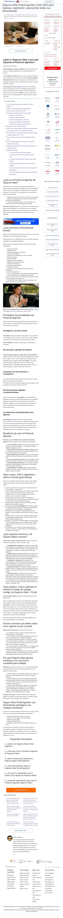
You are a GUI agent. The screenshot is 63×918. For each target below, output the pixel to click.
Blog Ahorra (48, 875)
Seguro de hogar (24, 882)
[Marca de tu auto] (48, 20)
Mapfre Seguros (11, 881)
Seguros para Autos (25, 873)
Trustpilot (20, 862)
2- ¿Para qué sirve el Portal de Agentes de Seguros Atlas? (21, 752)
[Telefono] (57, 58)
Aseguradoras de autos (52, 91)
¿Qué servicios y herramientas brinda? (16, 111)
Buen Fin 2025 (48, 892)
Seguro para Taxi (24, 879)
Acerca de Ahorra (49, 870)
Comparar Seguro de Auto (52, 14)
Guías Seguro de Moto (36, 891)
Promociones (48, 888)
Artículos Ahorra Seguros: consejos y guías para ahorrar (26, 14)
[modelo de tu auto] (57, 20)
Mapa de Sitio (36, 870)
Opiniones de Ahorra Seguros (21, 861)
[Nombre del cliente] (52, 52)
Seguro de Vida (23, 888)
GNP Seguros (10, 875)
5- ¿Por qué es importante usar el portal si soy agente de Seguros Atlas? (21, 774)
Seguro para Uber (24, 877)
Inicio (5, 14)
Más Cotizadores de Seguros (52, 181)
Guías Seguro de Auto (36, 887)
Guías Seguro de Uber (36, 896)
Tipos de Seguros (25, 1)
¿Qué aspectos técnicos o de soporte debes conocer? (20, 130)
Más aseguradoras (52, 218)
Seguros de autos (10, 14)
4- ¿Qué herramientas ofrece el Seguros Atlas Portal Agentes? (18, 767)
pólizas (4, 358)
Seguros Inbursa (11, 879)
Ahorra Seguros (17, 86)
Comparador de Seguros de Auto (36, 883)
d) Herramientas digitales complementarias (19, 122)
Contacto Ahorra (49, 877)
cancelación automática (14, 276)
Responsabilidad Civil (8, 421)
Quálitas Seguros (11, 877)
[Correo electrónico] (48, 58)
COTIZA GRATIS (21, 790)
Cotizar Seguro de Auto (21, 51)
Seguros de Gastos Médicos (24, 885)
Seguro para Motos (24, 875)
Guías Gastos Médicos (35, 900)
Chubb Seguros (11, 884)
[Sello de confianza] (49, 861)
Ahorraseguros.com (50, 886)
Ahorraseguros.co (49, 882)
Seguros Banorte (11, 888)
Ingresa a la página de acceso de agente (15, 487)
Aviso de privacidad (37, 908)
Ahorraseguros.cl (49, 879)
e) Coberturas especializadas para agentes (19, 124)
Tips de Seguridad (49, 873)
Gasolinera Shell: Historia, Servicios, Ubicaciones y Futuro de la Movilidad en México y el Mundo (30, 823)
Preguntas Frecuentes (12, 150)
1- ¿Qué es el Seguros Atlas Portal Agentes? (20, 152)
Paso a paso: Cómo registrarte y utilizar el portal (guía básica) (22, 128)
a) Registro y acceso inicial (15, 115)
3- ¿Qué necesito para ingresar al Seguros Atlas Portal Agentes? (19, 759)
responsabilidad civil (23, 563)
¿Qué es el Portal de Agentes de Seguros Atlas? (18, 108)
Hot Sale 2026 (48, 890)
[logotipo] (10, 867)
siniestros (13, 358)
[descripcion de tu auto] (57, 26)
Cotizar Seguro (50, 1)
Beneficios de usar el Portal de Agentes (16, 126)
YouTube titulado (32, 517)
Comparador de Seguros (36, 874)
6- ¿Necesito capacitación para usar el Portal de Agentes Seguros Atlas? (21, 781)
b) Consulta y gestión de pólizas (17, 117)
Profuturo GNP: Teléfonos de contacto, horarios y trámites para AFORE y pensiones (13, 823)
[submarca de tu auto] (48, 26)
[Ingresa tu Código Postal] (57, 40)
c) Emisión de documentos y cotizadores (19, 119)
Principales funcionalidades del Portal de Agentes (19, 113)
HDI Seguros (10, 886)
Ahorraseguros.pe (49, 884)
